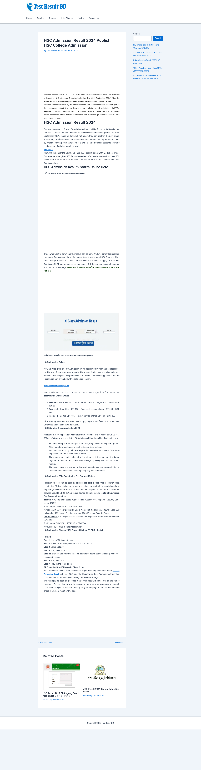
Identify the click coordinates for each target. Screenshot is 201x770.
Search (136, 34)
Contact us (88, 18)
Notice (76, 18)
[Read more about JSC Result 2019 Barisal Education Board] (102, 674)
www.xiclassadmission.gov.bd (57, 385)
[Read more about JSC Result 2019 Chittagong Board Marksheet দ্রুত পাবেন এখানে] (61, 676)
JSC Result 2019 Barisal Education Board (97, 690)
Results (38, 18)
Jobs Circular (63, 18)
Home (28, 18)
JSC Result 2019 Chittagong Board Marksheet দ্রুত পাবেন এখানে (59, 696)
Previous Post (45, 643)
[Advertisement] (81, 74)
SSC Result (49, 149)
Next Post (119, 643)
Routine (49, 18)
